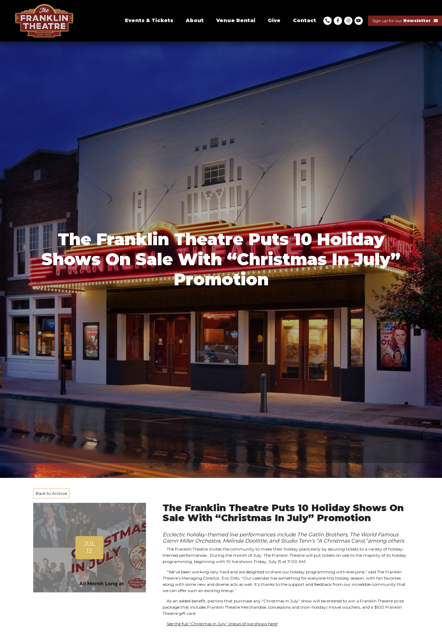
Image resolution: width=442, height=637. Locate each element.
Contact (304, 20)
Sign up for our (405, 20)
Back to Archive (51, 493)
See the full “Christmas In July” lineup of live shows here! (222, 623)
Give (274, 20)
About (195, 20)
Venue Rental (235, 20)
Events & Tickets (149, 20)
